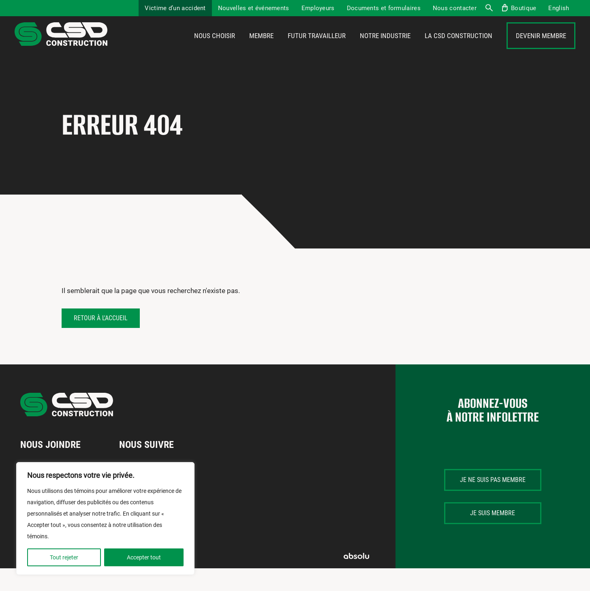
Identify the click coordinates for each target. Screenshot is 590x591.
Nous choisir (214, 47)
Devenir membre (541, 47)
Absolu (356, 579)
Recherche (489, 8)
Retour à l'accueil (101, 341)
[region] (105, 518)
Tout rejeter (64, 557)
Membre (261, 47)
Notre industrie (385, 47)
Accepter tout (144, 557)
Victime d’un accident (175, 8)
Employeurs (318, 8)
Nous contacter (455, 8)
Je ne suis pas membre (493, 502)
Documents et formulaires (384, 8)
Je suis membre (492, 536)
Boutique (523, 8)
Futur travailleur (317, 47)
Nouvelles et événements (253, 8)
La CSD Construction (458, 47)
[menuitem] (558, 8)
